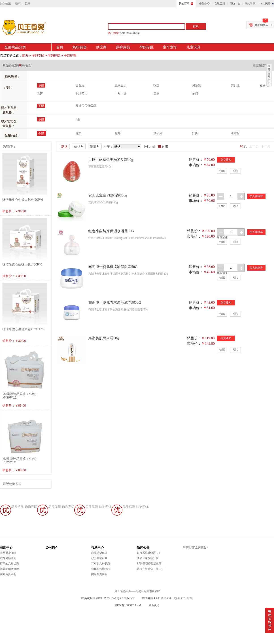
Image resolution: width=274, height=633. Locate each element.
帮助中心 (234, 3)
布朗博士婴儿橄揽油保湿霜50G (113, 267)
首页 (59, 47)
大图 (149, 146)
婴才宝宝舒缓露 (86, 105)
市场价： (196, 165)
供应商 (101, 47)
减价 (79, 133)
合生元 (80, 85)
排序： (108, 146)
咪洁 (156, 85)
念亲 (156, 93)
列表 (163, 146)
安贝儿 (235, 85)
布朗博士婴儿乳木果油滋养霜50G (114, 302)
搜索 (195, 26)
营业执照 (154, 605)
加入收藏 (5, 3)
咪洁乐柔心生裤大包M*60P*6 (22, 199)
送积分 (157, 133)
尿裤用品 (123, 47)
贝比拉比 (81, 93)
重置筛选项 (262, 65)
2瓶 (78, 119)
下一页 (265, 146)
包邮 (118, 133)
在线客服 (219, 3)
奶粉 (123, 33)
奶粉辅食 (79, 47)
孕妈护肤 (54, 55)
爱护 (40, 93)
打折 (195, 133)
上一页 (254, 146)
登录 (18, 3)
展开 (269, 68)
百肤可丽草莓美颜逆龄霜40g (110, 159)
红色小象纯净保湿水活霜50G (111, 231)
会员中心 (204, 3)
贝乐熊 (196, 85)
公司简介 (52, 547)
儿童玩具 (193, 47)
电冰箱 (136, 33)
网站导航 (250, 3)
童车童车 (170, 47)
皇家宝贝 (120, 85)
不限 (41, 85)
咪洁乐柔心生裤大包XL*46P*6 (23, 329)
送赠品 (235, 133)
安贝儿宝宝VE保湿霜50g (107, 195)
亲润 (195, 93)
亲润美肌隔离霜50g (103, 338)
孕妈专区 (146, 47)
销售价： (196, 159)
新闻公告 (143, 547)
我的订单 (184, 3)
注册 (27, 3)
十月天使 (120, 93)
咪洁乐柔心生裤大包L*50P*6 (22, 264)
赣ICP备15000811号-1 (128, 605)
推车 (129, 33)
